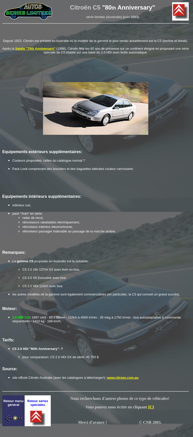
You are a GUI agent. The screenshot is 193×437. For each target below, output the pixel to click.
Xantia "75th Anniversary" (35, 48)
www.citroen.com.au (122, 378)
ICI (151, 407)
